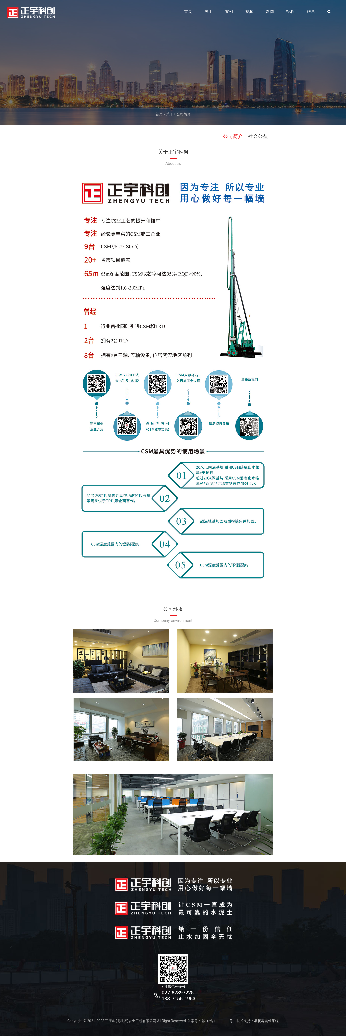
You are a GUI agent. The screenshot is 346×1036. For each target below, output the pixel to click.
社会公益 (258, 136)
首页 (188, 13)
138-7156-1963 (178, 999)
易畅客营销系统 (266, 1021)
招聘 (290, 13)
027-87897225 (178, 993)
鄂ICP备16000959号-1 (218, 1021)
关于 (209, 13)
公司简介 (184, 114)
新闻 (270, 13)
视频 (249, 13)
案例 (229, 13)
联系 (311, 13)
